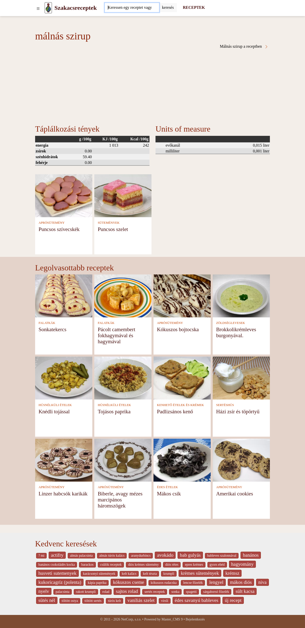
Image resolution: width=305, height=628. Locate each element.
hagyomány (242, 564)
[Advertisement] (152, 86)
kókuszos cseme (128, 582)
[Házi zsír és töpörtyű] (241, 377)
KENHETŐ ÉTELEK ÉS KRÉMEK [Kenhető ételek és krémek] (180, 405)
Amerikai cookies (234, 493)
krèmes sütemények (200, 573)
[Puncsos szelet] (122, 195)
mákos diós (241, 582)
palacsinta (62, 592)
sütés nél (46, 600)
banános (251, 555)
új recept (233, 600)
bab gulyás (190, 555)
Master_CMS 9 (172, 619)
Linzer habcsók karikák (63, 493)
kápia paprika (97, 583)
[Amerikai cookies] (241, 460)
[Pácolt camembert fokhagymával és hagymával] (122, 295)
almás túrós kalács (112, 555)
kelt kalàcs (129, 574)
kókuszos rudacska (164, 583)
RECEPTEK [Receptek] (194, 7)
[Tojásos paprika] (122, 377)
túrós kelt (114, 601)
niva (262, 582)
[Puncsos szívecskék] (63, 195)
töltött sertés (93, 601)
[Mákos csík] (182, 460)
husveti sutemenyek (57, 573)
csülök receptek (111, 564)
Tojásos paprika (114, 411)
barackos (87, 564)
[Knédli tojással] (63, 377)
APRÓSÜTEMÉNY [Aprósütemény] (52, 222)
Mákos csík (169, 493)
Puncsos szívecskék (59, 229)
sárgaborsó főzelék (216, 592)
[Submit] (168, 7)
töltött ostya (70, 601)
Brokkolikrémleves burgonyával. (236, 332)
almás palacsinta (81, 555)
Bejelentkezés (195, 619)
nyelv (43, 591)
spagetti (191, 592)
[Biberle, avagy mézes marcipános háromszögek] (122, 460)
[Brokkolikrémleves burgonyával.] (241, 295)
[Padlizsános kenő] (182, 377)
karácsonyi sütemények (99, 574)
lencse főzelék (193, 583)
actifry (57, 555)
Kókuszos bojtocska (178, 329)
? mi (41, 555)
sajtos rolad (127, 591)
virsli (164, 601)
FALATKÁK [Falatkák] (47, 323)
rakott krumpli (86, 592)
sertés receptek (154, 592)
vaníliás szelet (141, 600)
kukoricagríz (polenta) (59, 582)
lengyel (216, 582)
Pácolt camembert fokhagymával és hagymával (116, 335)
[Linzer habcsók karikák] (63, 460)
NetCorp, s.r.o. (131, 619)
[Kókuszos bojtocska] (182, 295)
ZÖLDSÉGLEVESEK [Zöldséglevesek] (230, 323)
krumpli (168, 574)
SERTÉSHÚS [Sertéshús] (225, 405)
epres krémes (194, 564)
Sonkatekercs (52, 329)
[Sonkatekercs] (63, 295)
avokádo (165, 555)
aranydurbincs (140, 555)
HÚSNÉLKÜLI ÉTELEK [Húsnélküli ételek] (55, 405)
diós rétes (171, 564)
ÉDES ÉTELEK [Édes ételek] (167, 487)
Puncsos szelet (113, 229)
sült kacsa (245, 591)
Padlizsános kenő (175, 411)
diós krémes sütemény (143, 564)
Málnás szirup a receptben (244, 46)
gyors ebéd (217, 564)
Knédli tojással (54, 411)
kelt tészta (150, 574)
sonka (175, 592)
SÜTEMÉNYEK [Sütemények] (109, 222)
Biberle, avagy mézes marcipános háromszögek (120, 499)
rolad (105, 592)
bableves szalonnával (221, 555)
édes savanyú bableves (196, 600)
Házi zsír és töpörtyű (238, 411)
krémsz (232, 573)
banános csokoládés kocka (56, 564)
